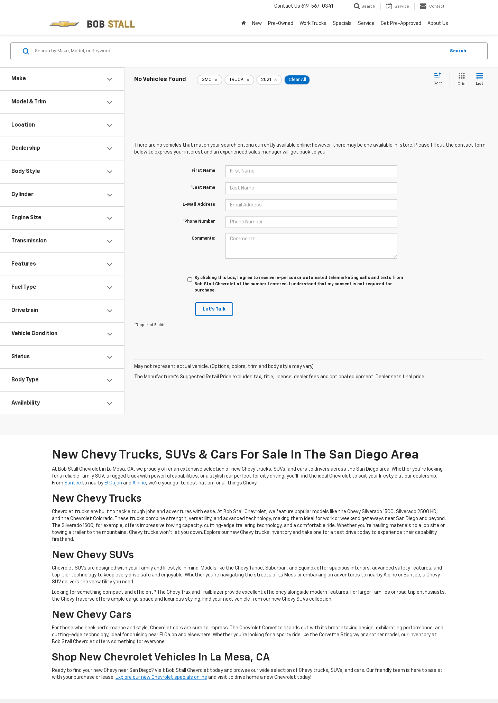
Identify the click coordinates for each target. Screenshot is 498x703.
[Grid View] (460, 79)
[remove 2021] (269, 80)
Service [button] (366, 23)
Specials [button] (342, 23)
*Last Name (203, 188)
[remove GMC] (209, 80)
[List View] (479, 79)
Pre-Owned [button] (280, 23)
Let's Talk (214, 309)
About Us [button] (437, 23)
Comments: (203, 239)
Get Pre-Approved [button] (401, 23)
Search (458, 51)
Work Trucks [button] (312, 23)
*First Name (202, 171)
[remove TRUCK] (239, 80)
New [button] (257, 23)
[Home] (243, 23)
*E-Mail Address (198, 205)
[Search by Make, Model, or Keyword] (239, 51)
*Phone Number (199, 222)
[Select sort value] (440, 79)
